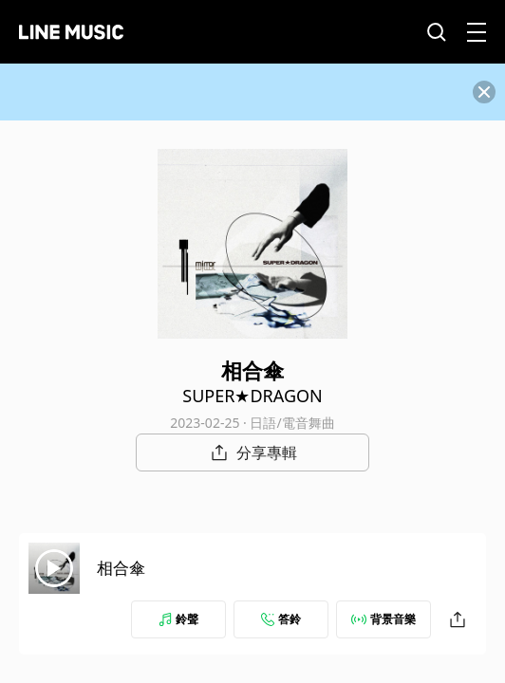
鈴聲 (178, 619)
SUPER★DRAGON (252, 395)
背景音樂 (383, 619)
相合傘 (121, 568)
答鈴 (281, 619)
